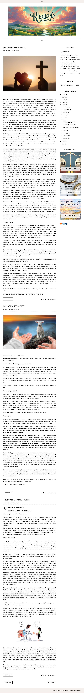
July (64, 115)
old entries (51, 682)
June (65, 117)
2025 (63, 97)
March (65, 133)
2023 (63, 102)
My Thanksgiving (70, 215)
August (65, 112)
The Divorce (70, 192)
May (64, 120)
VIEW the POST (8, 299)
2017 (63, 144)
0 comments (52, 299)
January (65, 138)
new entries (8, 682)
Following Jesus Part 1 (14, 306)
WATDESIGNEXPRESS (75, 690)
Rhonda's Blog (60, 690)
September (66, 109)
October (66, 107)
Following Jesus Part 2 (14, 47)
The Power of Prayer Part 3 (16, 500)
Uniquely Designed (70, 168)
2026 (63, 94)
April (65, 130)
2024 (63, 99)
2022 (63, 105)
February (66, 135)
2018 (63, 141)
